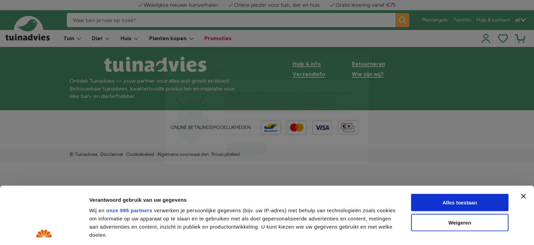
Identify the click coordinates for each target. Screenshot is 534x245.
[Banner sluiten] (523, 139)
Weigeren (459, 165)
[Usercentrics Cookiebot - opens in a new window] (44, 232)
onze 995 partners (129, 153)
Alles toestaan (459, 145)
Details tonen (368, 232)
